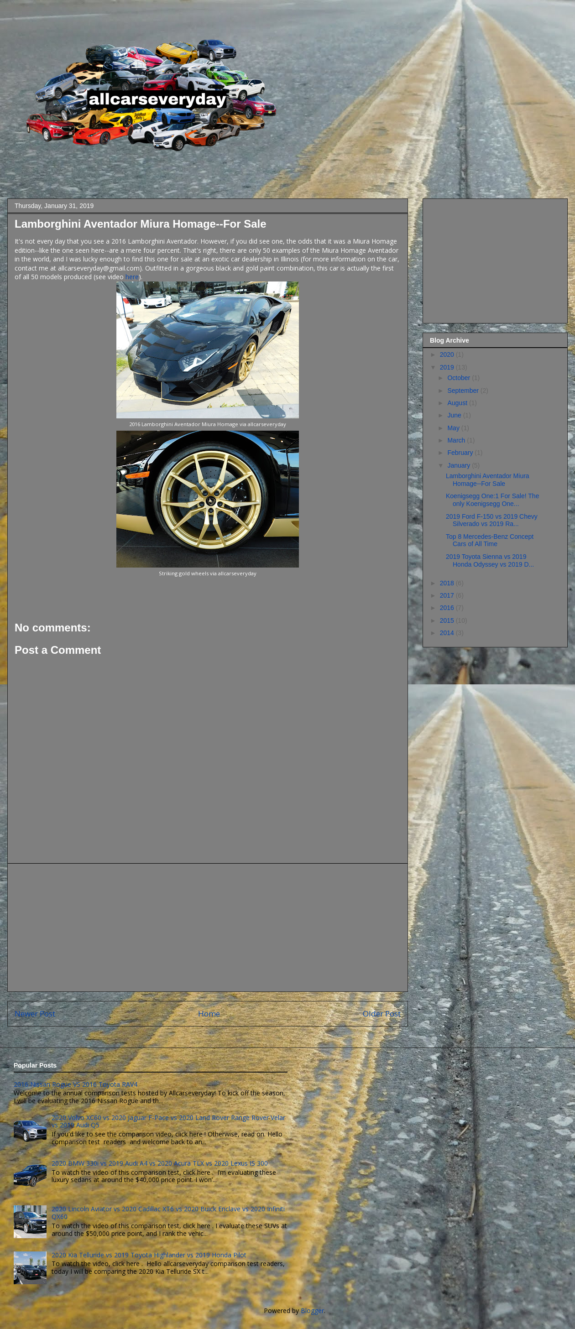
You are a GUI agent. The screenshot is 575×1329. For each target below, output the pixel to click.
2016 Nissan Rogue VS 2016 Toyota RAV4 (75, 1084)
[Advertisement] (207, 927)
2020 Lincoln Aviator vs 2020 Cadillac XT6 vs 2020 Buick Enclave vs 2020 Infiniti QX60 (168, 1212)
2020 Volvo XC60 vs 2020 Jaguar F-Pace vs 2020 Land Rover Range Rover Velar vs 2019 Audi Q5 (168, 1121)
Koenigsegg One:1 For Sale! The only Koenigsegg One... (492, 499)
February (461, 452)
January (459, 465)
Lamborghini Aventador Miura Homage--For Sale (487, 479)
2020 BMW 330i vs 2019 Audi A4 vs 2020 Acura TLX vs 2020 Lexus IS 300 (160, 1163)
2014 (448, 632)
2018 (448, 583)
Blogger (312, 1310)
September (463, 390)
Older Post (382, 1013)
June (455, 415)
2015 (448, 620)
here (132, 276)
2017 (448, 595)
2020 (448, 354)
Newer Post (35, 1013)
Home (209, 1013)
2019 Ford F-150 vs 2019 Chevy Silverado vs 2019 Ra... (492, 520)
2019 (448, 367)
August (458, 403)
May (454, 428)
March (457, 440)
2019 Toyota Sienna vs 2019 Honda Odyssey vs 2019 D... (490, 560)
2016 (448, 607)
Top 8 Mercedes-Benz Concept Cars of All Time (489, 540)
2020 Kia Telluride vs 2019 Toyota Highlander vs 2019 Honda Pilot (149, 1255)
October (459, 377)
